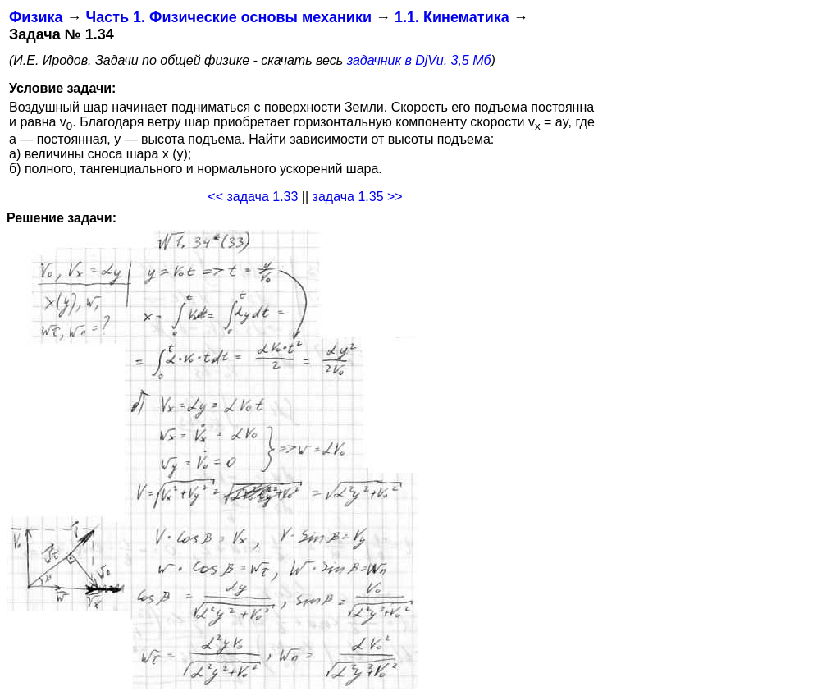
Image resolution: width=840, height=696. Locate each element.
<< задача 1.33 (253, 197)
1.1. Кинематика (452, 17)
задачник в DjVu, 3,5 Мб (419, 60)
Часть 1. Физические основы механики (228, 17)
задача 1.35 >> (358, 197)
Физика (35, 17)
